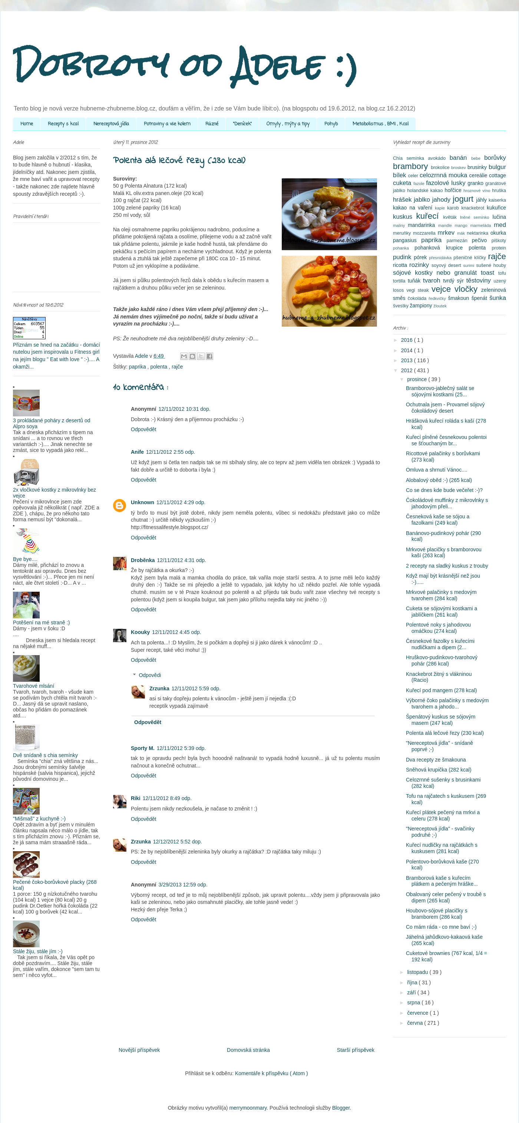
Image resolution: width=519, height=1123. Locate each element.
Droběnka (143, 560)
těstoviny (480, 280)
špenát (480, 298)
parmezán (459, 240)
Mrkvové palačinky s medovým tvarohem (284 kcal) (441, 595)
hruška (499, 190)
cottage (497, 175)
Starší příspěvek (355, 1050)
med (500, 224)
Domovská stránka (248, 1050)
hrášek (403, 199)
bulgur (497, 167)
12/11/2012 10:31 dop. (184, 409)
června (415, 1023)
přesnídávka (441, 257)
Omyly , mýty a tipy (288, 124)
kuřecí (429, 216)
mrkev (447, 232)
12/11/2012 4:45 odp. (176, 632)
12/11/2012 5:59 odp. (196, 688)
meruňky (403, 233)
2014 (407, 350)
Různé (211, 124)
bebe (477, 158)
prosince (417, 379)
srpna (414, 1002)
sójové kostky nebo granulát (437, 272)
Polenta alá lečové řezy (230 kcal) (445, 733)
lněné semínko (476, 217)
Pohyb (331, 124)
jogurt (464, 199)
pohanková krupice (441, 248)
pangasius (407, 240)
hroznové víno (477, 190)
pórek (421, 257)
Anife (137, 452)
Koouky (140, 632)
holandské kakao (425, 190)
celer (414, 175)
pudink (403, 257)
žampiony (422, 305)
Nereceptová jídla (111, 124)
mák (462, 233)
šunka (497, 297)
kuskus (404, 216)
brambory (412, 166)
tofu (502, 273)
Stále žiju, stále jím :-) (38, 951)
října (413, 982)
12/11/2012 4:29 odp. (180, 502)
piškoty (499, 240)
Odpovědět (143, 429)
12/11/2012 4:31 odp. (181, 560)
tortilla (400, 281)
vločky (467, 289)
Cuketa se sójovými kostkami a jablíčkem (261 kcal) (441, 611)
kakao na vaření (414, 208)
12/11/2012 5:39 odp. (181, 748)
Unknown (142, 502)
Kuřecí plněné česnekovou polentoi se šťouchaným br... (446, 440)
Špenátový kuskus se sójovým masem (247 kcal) (441, 720)
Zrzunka (159, 688)
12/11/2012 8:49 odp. (167, 798)
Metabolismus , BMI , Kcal (381, 124)
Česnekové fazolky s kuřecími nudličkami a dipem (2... (440, 644)
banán (460, 157)
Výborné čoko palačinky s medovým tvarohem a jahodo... (447, 703)
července (418, 1013)
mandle (446, 225)
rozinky (420, 264)
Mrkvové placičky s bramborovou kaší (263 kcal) (444, 552)
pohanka (403, 248)
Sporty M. (143, 748)
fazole (419, 183)
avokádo (439, 158)
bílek (400, 175)
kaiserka (497, 200)
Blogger (341, 1108)
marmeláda (482, 225)
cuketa (403, 182)
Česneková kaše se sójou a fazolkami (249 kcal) (437, 519)
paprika (138, 367)
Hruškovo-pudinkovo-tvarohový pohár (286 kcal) (441, 660)
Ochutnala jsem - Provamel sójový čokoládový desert (445, 408)
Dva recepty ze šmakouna (436, 760)
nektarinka (478, 233)
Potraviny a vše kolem (167, 124)
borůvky (495, 157)
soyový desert (447, 265)
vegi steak (419, 290)
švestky (401, 305)
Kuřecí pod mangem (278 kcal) (441, 690)
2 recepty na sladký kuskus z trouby (447, 566)
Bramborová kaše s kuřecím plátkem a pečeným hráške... (442, 881)
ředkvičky (438, 298)
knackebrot (474, 208)
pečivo (482, 240)
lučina (499, 217)
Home (26, 124)
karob (454, 208)
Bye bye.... (25, 559)
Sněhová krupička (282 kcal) (439, 770)
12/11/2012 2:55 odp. (170, 452)
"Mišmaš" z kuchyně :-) (39, 819)
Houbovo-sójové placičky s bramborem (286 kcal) (436, 914)
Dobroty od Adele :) (186, 65)
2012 (407, 370)
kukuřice (496, 208)
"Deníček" (242, 124)
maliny (400, 225)
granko (476, 183)
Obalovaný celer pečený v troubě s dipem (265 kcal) (446, 897)
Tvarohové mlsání (33, 686)
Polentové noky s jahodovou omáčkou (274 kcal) (438, 628)
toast (489, 272)
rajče (177, 367)
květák (451, 217)
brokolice (441, 167)
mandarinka (423, 225)
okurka (498, 233)
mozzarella (425, 233)
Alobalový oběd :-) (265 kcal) (439, 480)
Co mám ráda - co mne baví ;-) (441, 927)
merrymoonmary (248, 1108)
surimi (469, 265)
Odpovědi (150, 675)
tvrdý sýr (454, 281)
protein (499, 248)
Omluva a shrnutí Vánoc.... (436, 470)
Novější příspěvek (139, 1050)
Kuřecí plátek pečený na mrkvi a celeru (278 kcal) (443, 815)
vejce (443, 289)
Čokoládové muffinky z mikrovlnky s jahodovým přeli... (447, 503)
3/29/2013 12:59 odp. (182, 885)
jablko (423, 199)
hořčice (454, 190)
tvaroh (433, 280)
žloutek (439, 306)
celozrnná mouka (444, 175)
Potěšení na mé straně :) (41, 622)
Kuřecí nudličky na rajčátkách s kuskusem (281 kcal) (441, 848)
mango (462, 225)
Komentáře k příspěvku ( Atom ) (271, 1073)
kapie (441, 208)
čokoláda (418, 298)
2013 (407, 360)
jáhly (482, 200)
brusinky (478, 167)
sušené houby (491, 265)
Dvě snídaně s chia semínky (45, 755)
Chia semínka (410, 158)
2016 (407, 340)
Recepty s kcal (63, 124)
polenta (159, 367)
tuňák (415, 281)
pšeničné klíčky (470, 257)
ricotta (401, 265)
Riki (136, 798)
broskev (459, 167)
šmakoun (460, 298)
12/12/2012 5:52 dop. (177, 842)
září (412, 992)
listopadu (418, 972)
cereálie (479, 175)
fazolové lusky (446, 182)
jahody (442, 199)
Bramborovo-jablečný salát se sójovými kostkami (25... (440, 391)
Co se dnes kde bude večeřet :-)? (444, 490)
